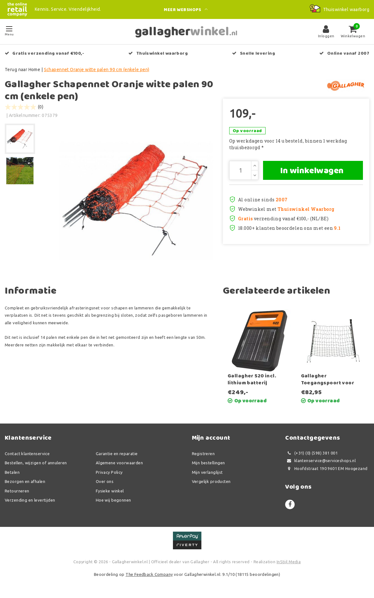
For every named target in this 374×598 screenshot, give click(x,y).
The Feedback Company (149, 574)
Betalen (12, 472)
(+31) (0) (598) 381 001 (311, 453)
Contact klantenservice (27, 453)
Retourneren (17, 491)
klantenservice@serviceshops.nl (320, 460)
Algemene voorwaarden (119, 463)
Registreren (203, 453)
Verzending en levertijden (30, 500)
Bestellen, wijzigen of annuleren (36, 463)
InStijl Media (289, 561)
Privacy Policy (109, 472)
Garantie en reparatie (117, 453)
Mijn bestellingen (208, 463)
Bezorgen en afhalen (25, 481)
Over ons (104, 481)
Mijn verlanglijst (207, 472)
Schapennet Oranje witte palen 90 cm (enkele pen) (97, 69)
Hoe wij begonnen (113, 500)
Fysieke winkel (110, 491)
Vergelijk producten (211, 481)
